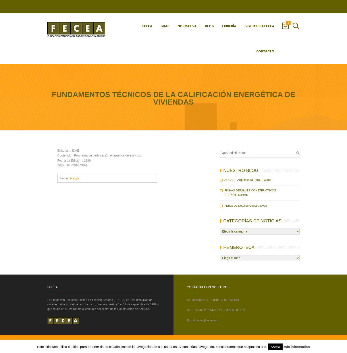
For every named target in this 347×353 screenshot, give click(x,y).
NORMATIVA (187, 26)
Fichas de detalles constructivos (245, 205)
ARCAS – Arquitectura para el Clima (247, 179)
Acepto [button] (275, 347)
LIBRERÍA (229, 26)
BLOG (209, 26)
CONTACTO (265, 51)
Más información (296, 347)
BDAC (165, 26)
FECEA (147, 26)
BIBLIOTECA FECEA (259, 26)
